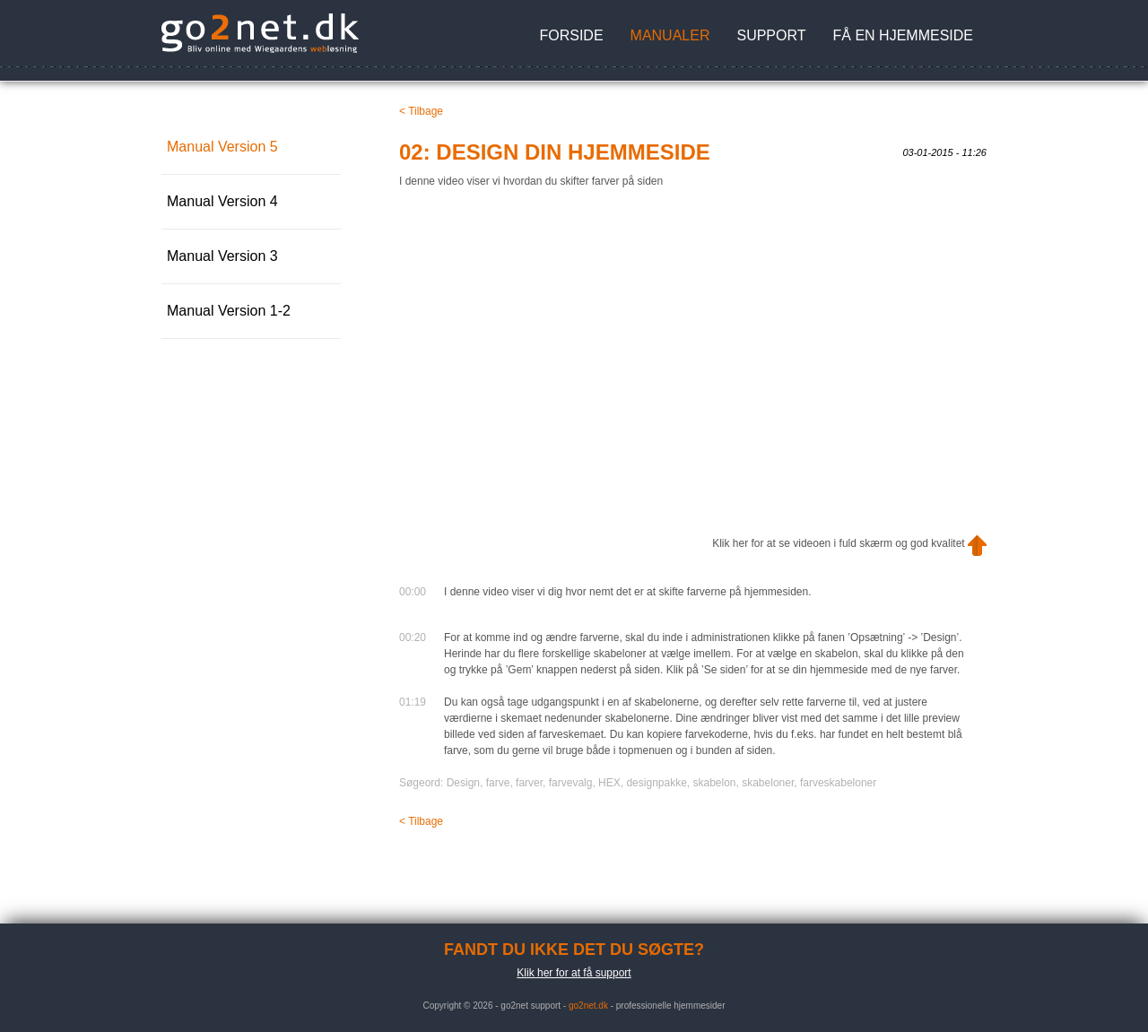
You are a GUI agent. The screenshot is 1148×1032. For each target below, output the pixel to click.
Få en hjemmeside (903, 35)
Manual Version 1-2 (229, 310)
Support (770, 35)
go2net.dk (588, 1005)
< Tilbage (421, 111)
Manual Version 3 (222, 256)
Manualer (670, 35)
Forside (571, 35)
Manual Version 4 (222, 201)
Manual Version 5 (222, 146)
